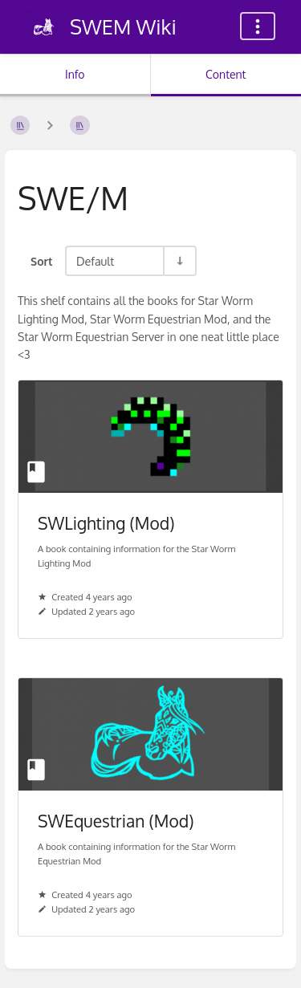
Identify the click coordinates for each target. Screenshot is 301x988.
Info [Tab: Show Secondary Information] (75, 74)
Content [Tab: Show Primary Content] (225, 74)
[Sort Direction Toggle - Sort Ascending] (179, 260)
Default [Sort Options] (95, 261)
